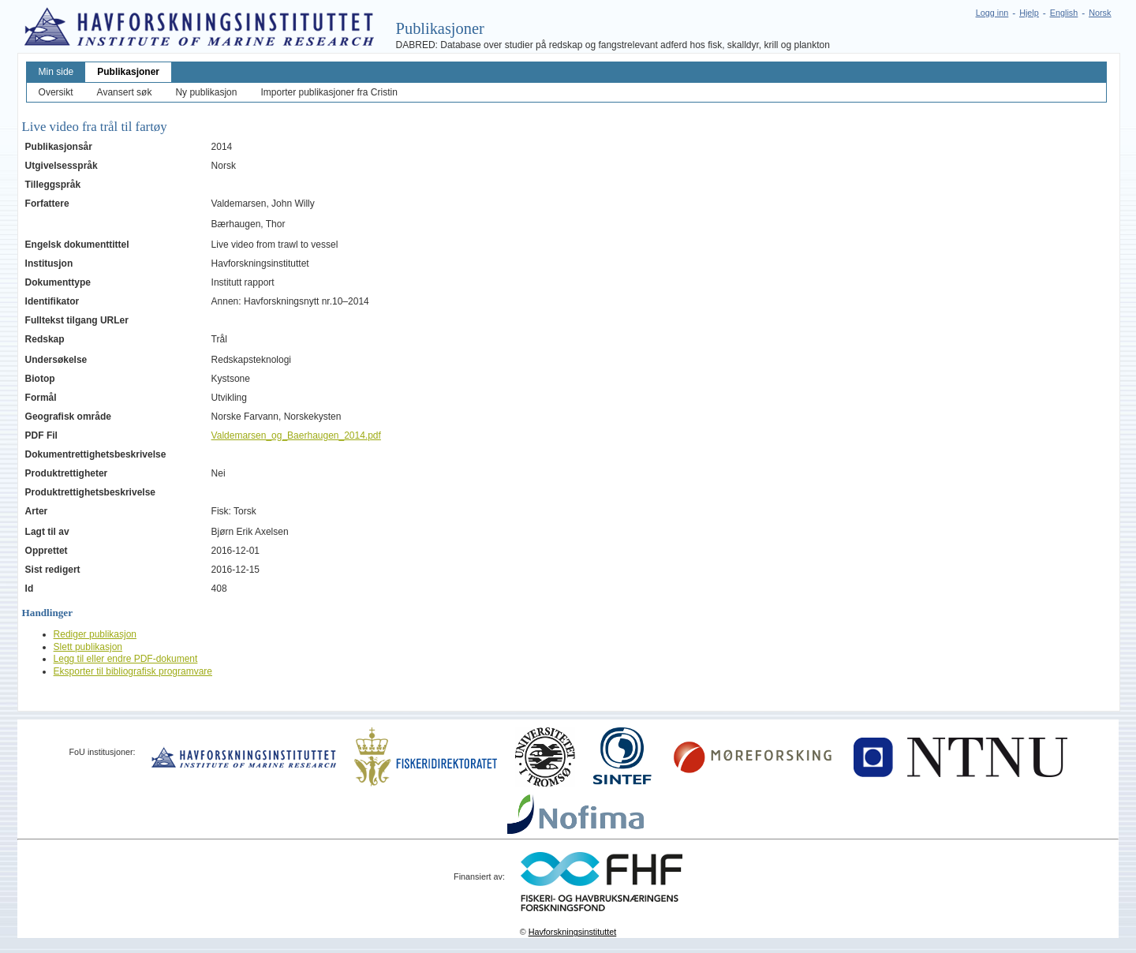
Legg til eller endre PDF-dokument (126, 658)
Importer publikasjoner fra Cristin (328, 92)
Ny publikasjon (206, 92)
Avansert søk (124, 92)
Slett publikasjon (88, 646)
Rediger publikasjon (95, 634)
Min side (56, 71)
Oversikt (56, 92)
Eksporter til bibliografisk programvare (133, 671)
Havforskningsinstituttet (573, 931)
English (1064, 12)
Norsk (1100, 12)
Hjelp (1029, 12)
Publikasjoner (128, 71)
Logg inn (992, 12)
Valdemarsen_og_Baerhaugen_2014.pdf (296, 435)
